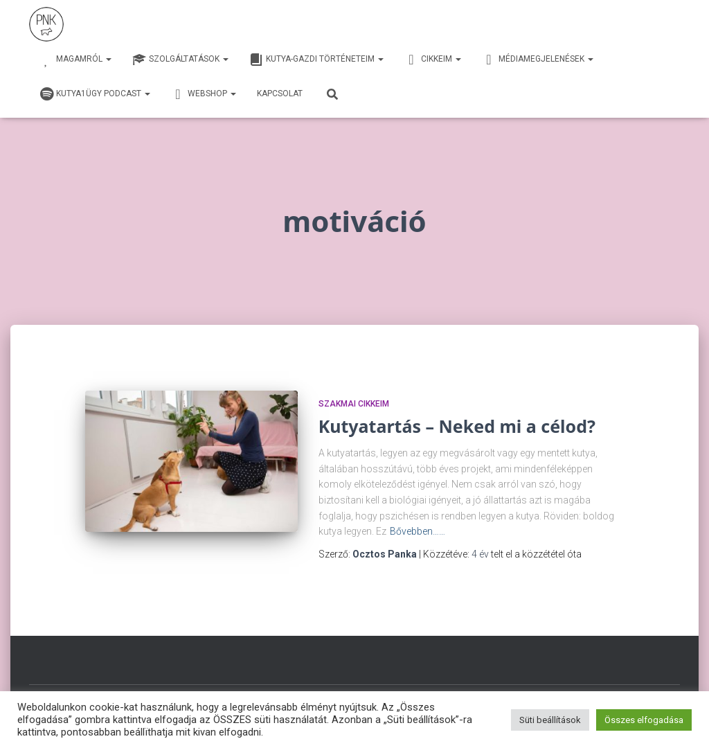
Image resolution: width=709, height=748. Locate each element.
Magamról (75, 59)
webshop (203, 94)
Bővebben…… (417, 531)
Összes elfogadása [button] (643, 720)
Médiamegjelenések (537, 59)
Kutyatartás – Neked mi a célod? (456, 426)
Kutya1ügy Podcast (94, 94)
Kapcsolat (280, 93)
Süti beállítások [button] (550, 720)
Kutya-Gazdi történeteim (316, 59)
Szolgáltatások (180, 59)
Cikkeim (432, 59)
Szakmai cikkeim (353, 404)
